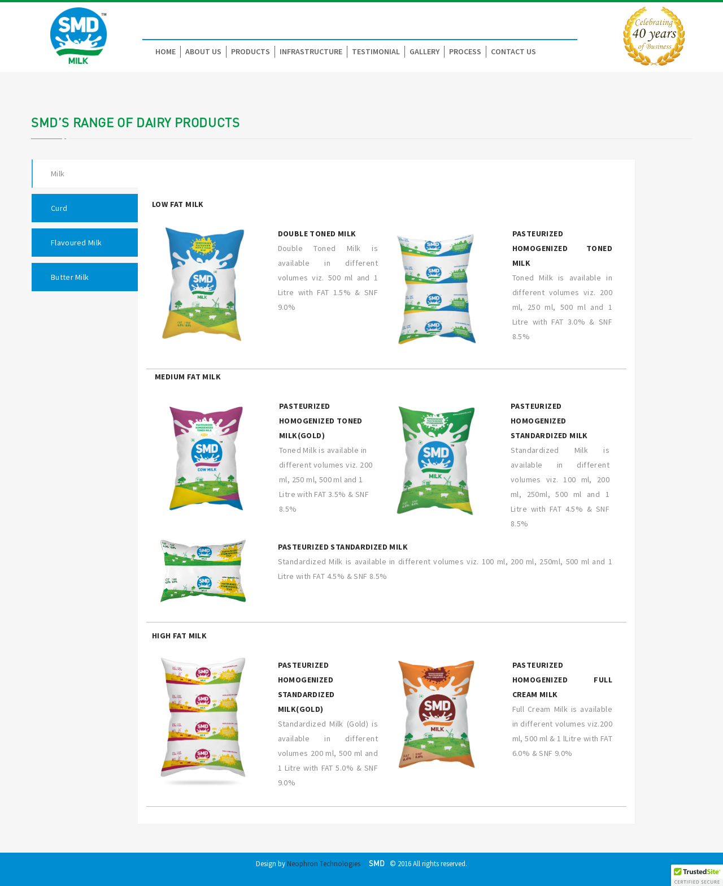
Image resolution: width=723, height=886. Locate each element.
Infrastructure (311, 51)
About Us (203, 51)
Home (165, 51)
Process (465, 51)
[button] (697, 875)
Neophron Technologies (323, 863)
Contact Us (513, 51)
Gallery (424, 51)
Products (250, 51)
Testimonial (376, 51)
